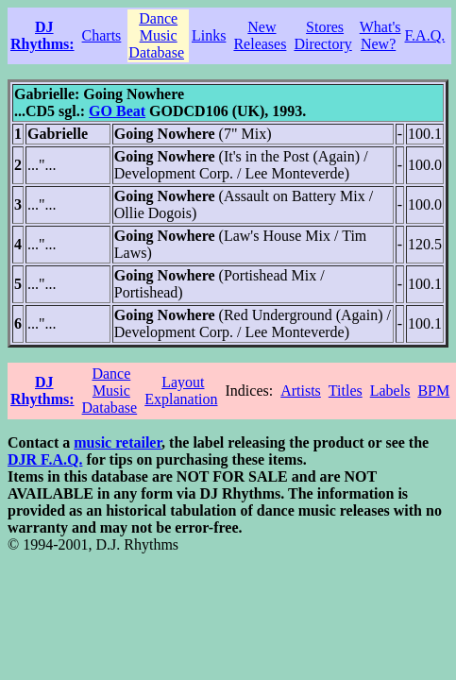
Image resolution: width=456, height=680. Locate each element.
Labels (390, 390)
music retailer (117, 442)
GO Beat (117, 111)
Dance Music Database (156, 35)
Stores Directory (322, 35)
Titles (346, 390)
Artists (300, 390)
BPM (433, 390)
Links (209, 35)
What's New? (380, 35)
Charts (102, 35)
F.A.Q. (425, 35)
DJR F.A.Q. (45, 459)
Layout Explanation (180, 390)
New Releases (259, 35)
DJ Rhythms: (42, 35)
